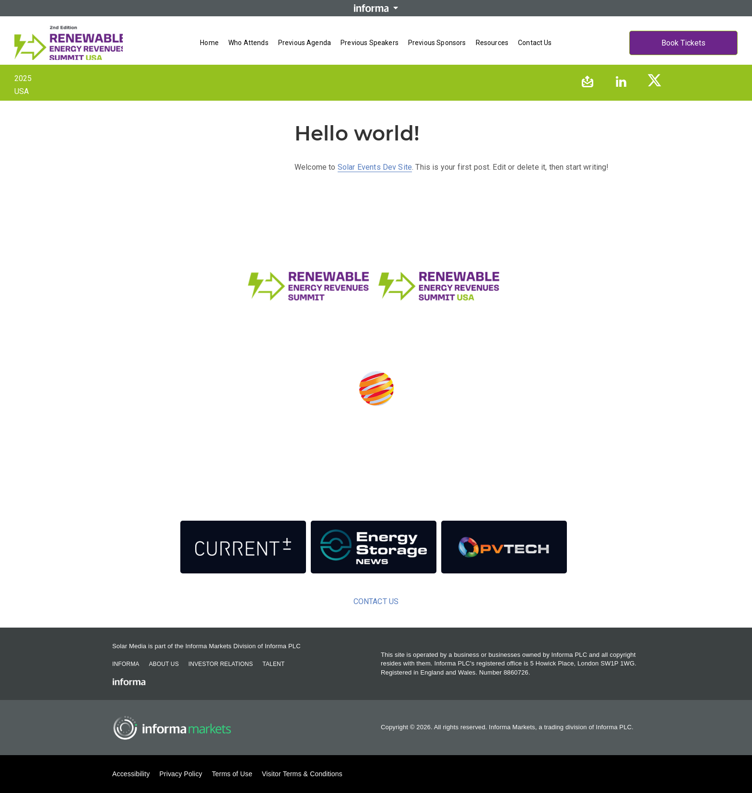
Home (209, 43)
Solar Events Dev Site (375, 167)
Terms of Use (232, 774)
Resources (492, 43)
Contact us (535, 43)
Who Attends (248, 43)
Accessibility (131, 774)
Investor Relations (220, 664)
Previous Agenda (304, 43)
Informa (125, 664)
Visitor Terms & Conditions (302, 774)
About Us (163, 664)
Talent (273, 664)
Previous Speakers (370, 43)
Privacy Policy (180, 774)
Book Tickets (683, 42)
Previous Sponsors (437, 43)
